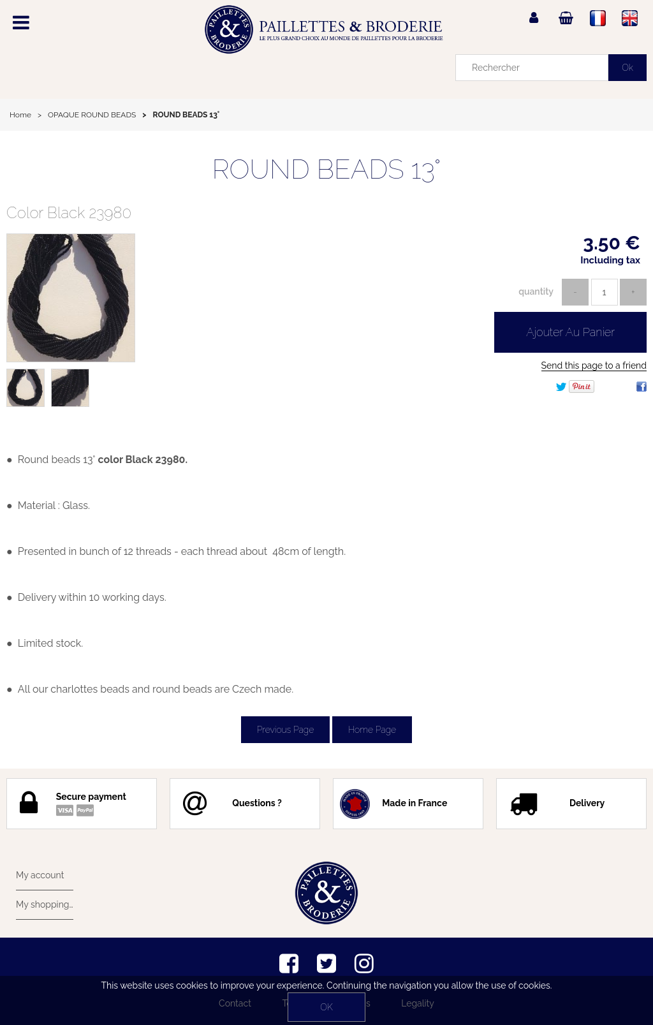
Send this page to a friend (594, 365)
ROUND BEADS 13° (326, 169)
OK (326, 1007)
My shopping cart (44, 904)
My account (40, 875)
